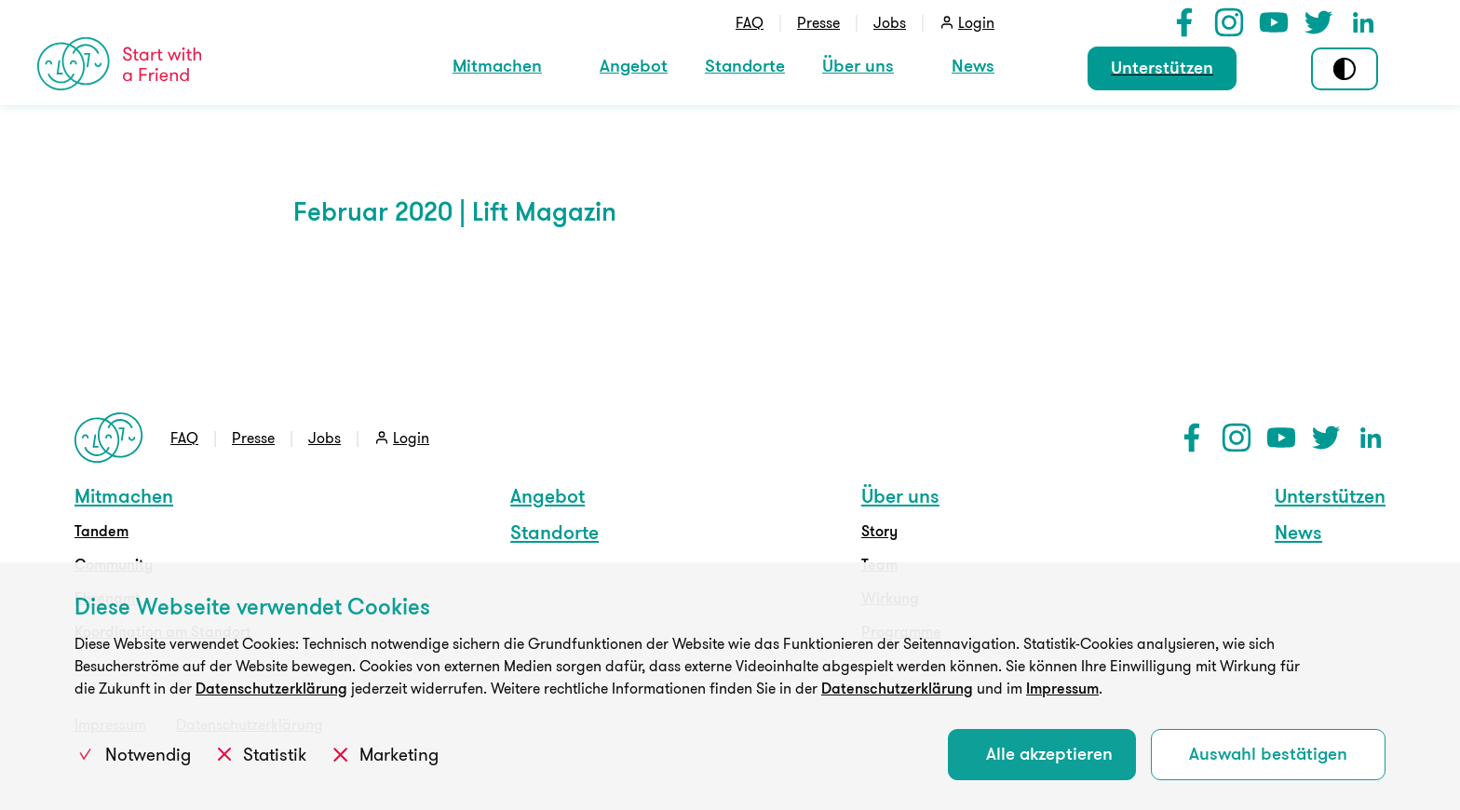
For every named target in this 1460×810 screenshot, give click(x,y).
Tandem (101, 530)
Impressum (1062, 688)
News (973, 65)
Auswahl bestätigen (1268, 753)
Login (976, 22)
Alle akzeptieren (1049, 753)
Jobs (889, 22)
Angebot (634, 65)
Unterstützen (1162, 67)
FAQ (750, 22)
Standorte (745, 65)
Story (879, 530)
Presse (818, 22)
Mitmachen (497, 65)
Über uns (858, 65)
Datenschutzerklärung (271, 688)
